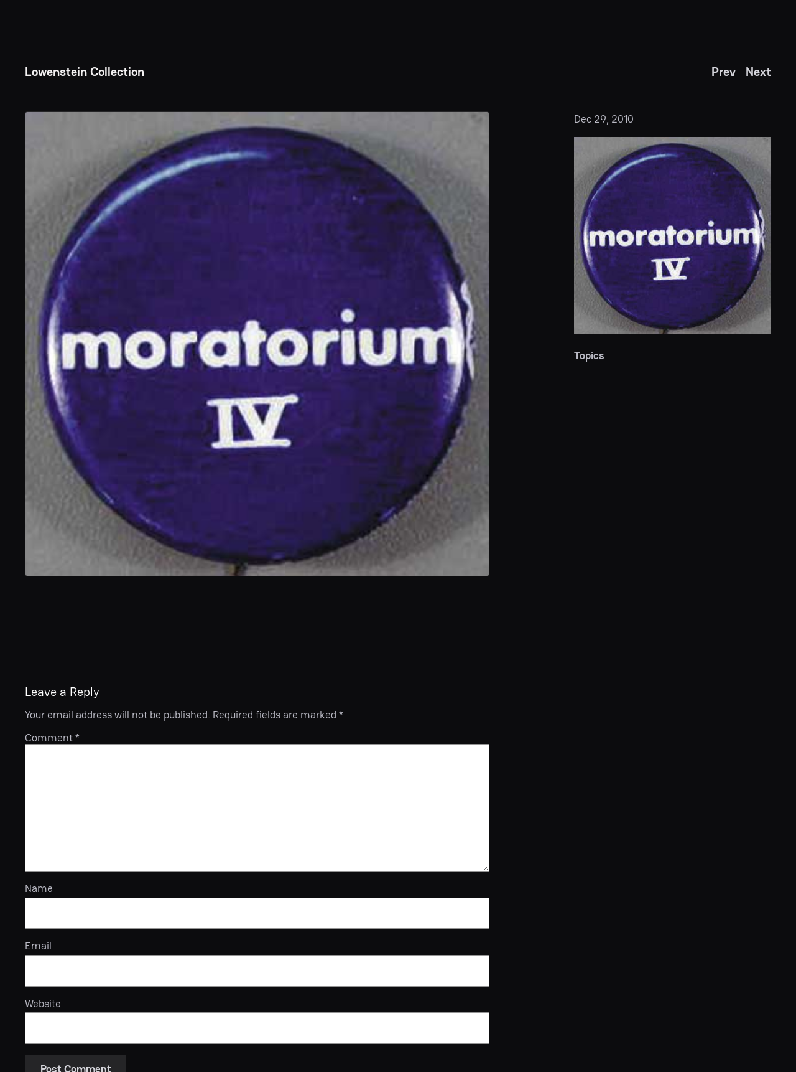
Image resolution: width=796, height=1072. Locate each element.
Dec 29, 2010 (604, 119)
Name (39, 888)
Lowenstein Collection (84, 71)
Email (38, 945)
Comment (52, 738)
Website (43, 1003)
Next (758, 71)
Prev (723, 71)
